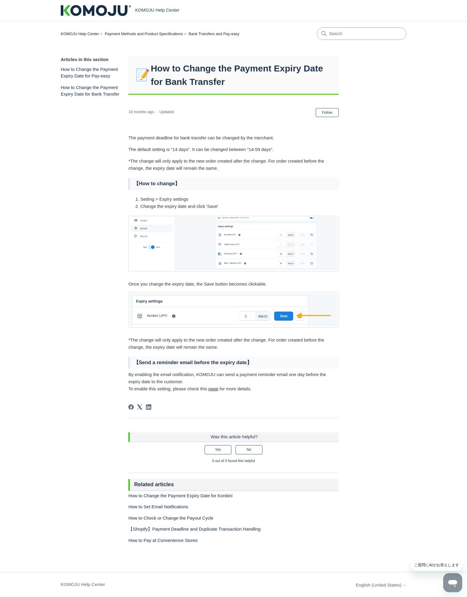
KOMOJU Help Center (80, 34)
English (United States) (381, 584)
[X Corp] (139, 407)
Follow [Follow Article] (327, 112)
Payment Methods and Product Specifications (144, 34)
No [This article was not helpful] (249, 450)
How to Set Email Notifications (158, 506)
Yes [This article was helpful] (218, 450)
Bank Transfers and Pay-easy (214, 34)
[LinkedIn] (148, 407)
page (213, 388)
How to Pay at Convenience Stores (163, 540)
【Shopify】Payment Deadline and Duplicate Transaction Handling (194, 528)
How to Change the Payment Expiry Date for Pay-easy (89, 73)
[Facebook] (131, 407)
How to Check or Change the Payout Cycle (170, 517)
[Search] (361, 34)
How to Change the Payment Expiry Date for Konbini (180, 495)
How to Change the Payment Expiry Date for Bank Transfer (90, 91)
